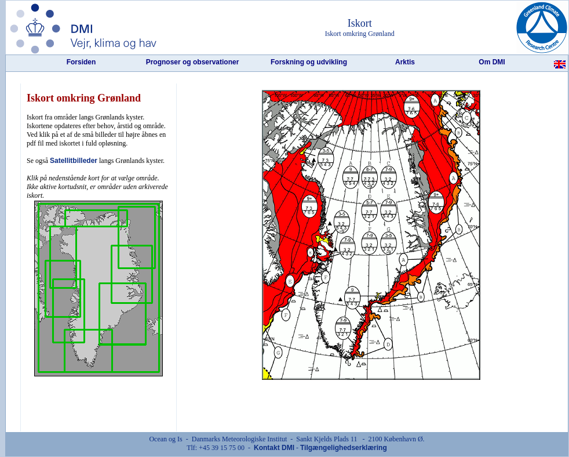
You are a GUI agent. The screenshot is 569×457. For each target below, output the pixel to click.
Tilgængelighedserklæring (343, 448)
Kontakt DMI (274, 448)
